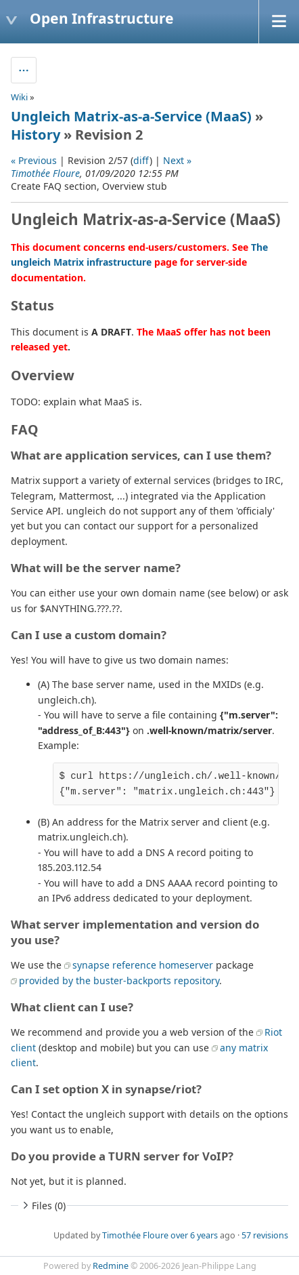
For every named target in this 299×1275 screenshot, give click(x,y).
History (35, 134)
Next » (177, 160)
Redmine (111, 1266)
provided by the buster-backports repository (119, 980)
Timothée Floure (45, 173)
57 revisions (265, 1235)
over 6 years (194, 1235)
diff (141, 160)
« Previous (34, 160)
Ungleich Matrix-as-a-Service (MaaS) (131, 116)
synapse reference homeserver (142, 964)
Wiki (19, 97)
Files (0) (43, 1205)
